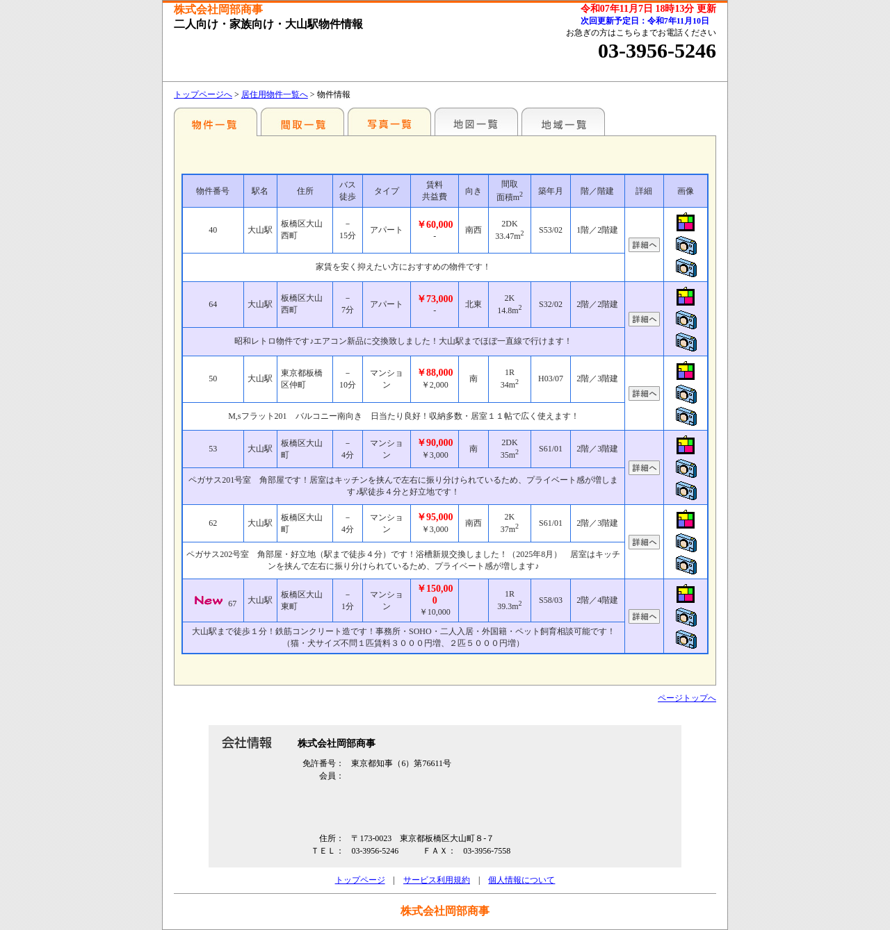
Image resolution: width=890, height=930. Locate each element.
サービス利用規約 (436, 880)
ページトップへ (687, 698)
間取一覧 (302, 121)
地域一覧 (563, 121)
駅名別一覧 (215, 121)
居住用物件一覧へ (274, 94)
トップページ (360, 880)
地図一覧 (476, 121)
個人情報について (521, 880)
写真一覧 (389, 121)
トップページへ (203, 94)
